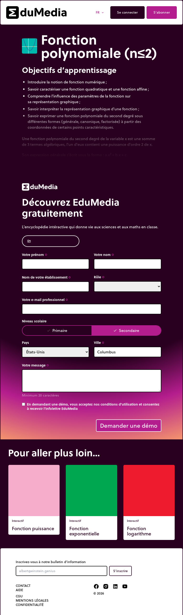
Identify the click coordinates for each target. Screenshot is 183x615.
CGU (19, 596)
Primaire (57, 330)
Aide (19, 590)
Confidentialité (30, 604)
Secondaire (126, 330)
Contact (23, 585)
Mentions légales (32, 600)
